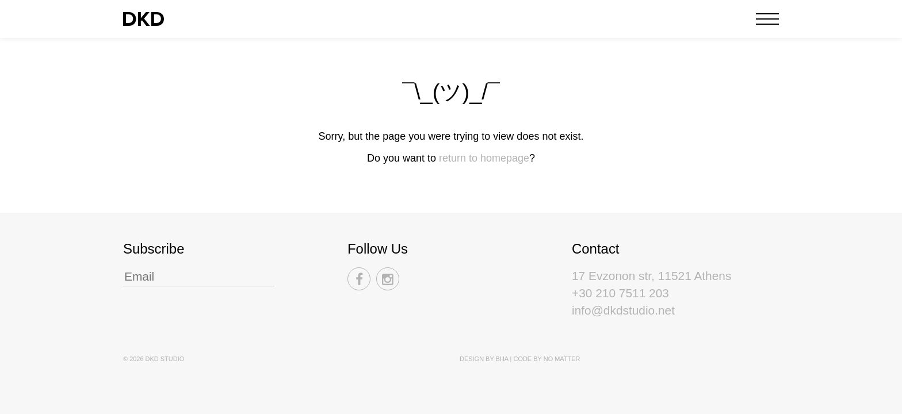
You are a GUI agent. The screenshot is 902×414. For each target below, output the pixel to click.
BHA (502, 358)
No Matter (562, 358)
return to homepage (484, 158)
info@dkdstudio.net (623, 310)
